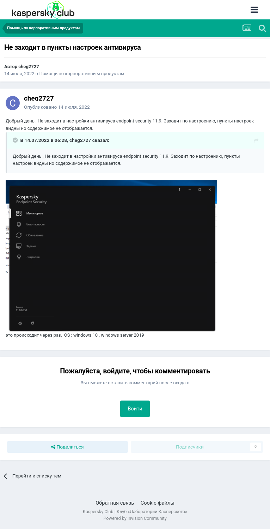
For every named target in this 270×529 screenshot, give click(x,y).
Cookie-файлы (157, 503)
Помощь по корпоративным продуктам (81, 73)
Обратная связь (115, 503)
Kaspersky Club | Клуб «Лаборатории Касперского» (135, 511)
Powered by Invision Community (134, 518)
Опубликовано (57, 107)
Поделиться (67, 447)
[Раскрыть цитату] (16, 140)
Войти (135, 408)
